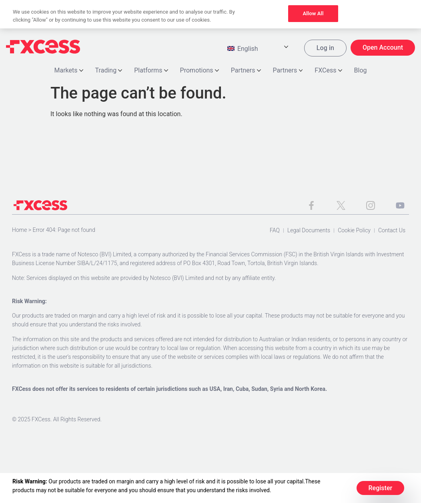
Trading (108, 71)
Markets (68, 71)
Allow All (313, 13)
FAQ (275, 231)
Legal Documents (308, 231)
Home (19, 230)
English (242, 49)
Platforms (151, 71)
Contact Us (391, 231)
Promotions (199, 71)
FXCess (328, 71)
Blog (360, 71)
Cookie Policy (354, 231)
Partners (246, 71)
